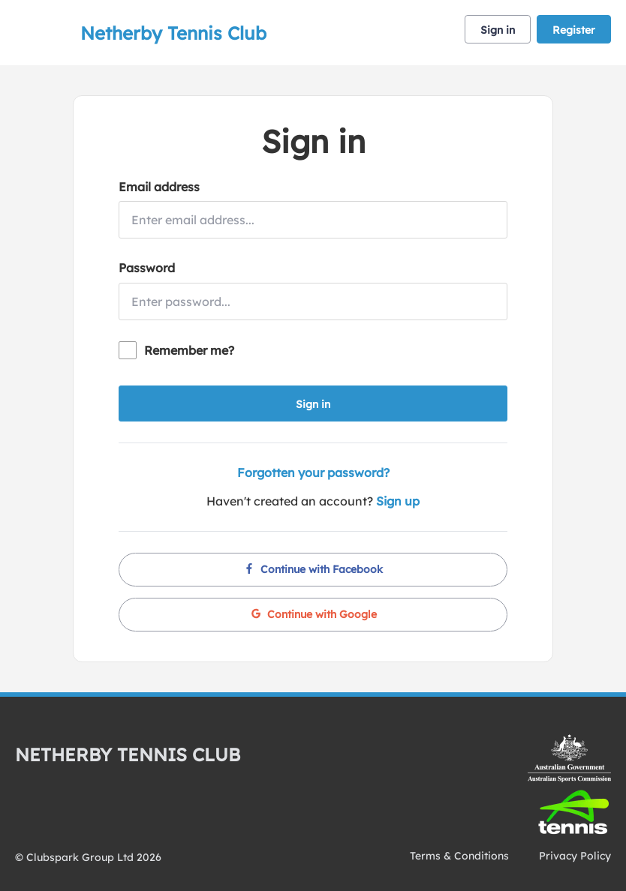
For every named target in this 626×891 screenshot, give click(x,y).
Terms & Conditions (459, 855)
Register (573, 30)
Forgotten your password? (313, 472)
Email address (159, 186)
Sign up (398, 501)
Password (147, 267)
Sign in (497, 30)
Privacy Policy (575, 855)
